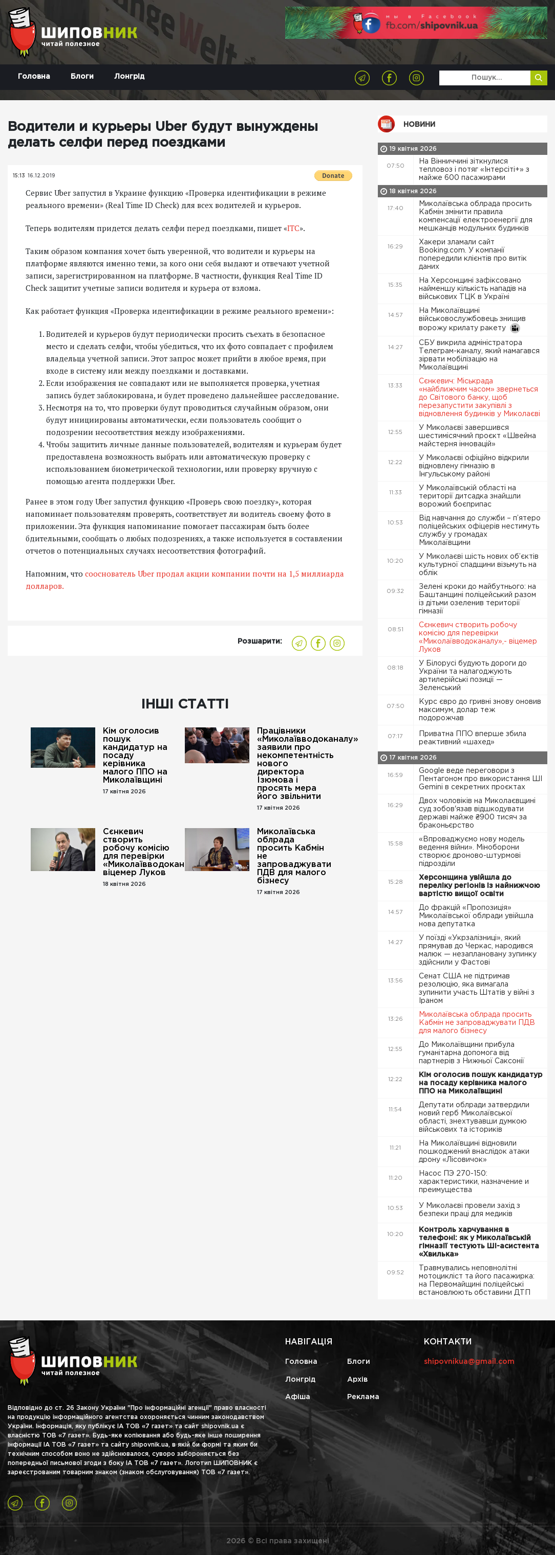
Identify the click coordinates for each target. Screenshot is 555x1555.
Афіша (297, 1397)
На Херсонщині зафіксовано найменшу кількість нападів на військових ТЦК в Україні (472, 289)
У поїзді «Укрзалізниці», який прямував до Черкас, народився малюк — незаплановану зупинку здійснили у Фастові (478, 950)
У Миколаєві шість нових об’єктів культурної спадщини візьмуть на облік (479, 565)
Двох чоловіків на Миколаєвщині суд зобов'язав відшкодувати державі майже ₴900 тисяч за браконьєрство (477, 813)
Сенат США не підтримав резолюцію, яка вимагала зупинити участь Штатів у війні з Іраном (477, 988)
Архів (357, 1380)
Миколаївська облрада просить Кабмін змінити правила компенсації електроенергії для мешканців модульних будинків (475, 216)
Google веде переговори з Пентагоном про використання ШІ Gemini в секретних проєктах (480, 779)
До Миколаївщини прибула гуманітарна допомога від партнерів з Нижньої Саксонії (472, 1053)
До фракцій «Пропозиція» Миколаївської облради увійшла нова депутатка (476, 916)
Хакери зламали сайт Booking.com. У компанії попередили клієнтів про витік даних (473, 254)
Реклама (363, 1397)
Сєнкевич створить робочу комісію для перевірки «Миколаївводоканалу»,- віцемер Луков (140, 852)
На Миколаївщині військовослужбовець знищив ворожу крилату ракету (472, 320)
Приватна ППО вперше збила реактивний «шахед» (472, 738)
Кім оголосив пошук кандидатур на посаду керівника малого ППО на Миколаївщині (135, 755)
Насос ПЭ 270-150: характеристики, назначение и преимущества (474, 1182)
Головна (34, 77)
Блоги (82, 77)
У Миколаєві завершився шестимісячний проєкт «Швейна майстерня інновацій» (477, 436)
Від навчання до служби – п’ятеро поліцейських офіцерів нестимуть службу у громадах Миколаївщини (480, 530)
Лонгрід (129, 77)
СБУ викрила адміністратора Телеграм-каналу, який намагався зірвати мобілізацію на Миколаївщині (479, 355)
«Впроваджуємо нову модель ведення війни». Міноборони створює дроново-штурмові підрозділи (471, 851)
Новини (419, 125)
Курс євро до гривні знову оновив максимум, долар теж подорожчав (480, 710)
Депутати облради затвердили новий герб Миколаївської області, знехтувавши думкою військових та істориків (474, 1117)
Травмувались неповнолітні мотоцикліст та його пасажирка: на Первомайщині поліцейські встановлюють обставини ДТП (477, 1280)
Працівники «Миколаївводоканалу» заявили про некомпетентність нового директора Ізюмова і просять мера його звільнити (294, 764)
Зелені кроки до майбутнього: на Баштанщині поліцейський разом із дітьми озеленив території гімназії (477, 599)
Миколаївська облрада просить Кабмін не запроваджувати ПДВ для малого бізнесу (294, 856)
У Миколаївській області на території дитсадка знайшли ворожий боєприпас (470, 496)
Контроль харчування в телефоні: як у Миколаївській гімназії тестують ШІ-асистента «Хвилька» (479, 1242)
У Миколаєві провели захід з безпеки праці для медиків (469, 1210)
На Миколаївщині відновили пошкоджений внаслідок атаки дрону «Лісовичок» (474, 1151)
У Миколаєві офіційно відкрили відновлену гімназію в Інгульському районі (474, 466)
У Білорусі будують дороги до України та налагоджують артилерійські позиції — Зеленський (473, 675)
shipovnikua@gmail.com (469, 1362)
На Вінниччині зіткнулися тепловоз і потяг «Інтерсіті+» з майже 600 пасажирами (474, 169)
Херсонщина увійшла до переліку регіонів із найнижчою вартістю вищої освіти (479, 886)
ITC (293, 228)
